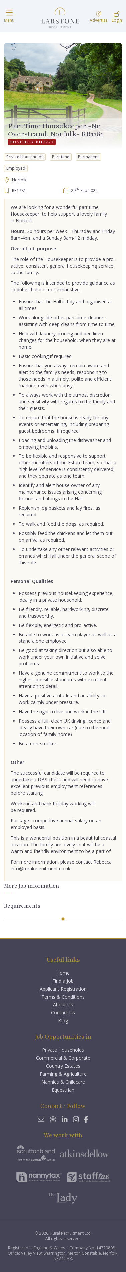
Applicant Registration (63, 989)
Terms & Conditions (63, 997)
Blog (63, 1020)
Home (63, 973)
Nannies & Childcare (63, 1082)
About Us (63, 1004)
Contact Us (63, 1012)
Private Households (63, 1050)
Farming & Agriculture (63, 1074)
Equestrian (63, 1090)
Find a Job (63, 981)
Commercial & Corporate (63, 1058)
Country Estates (63, 1066)
